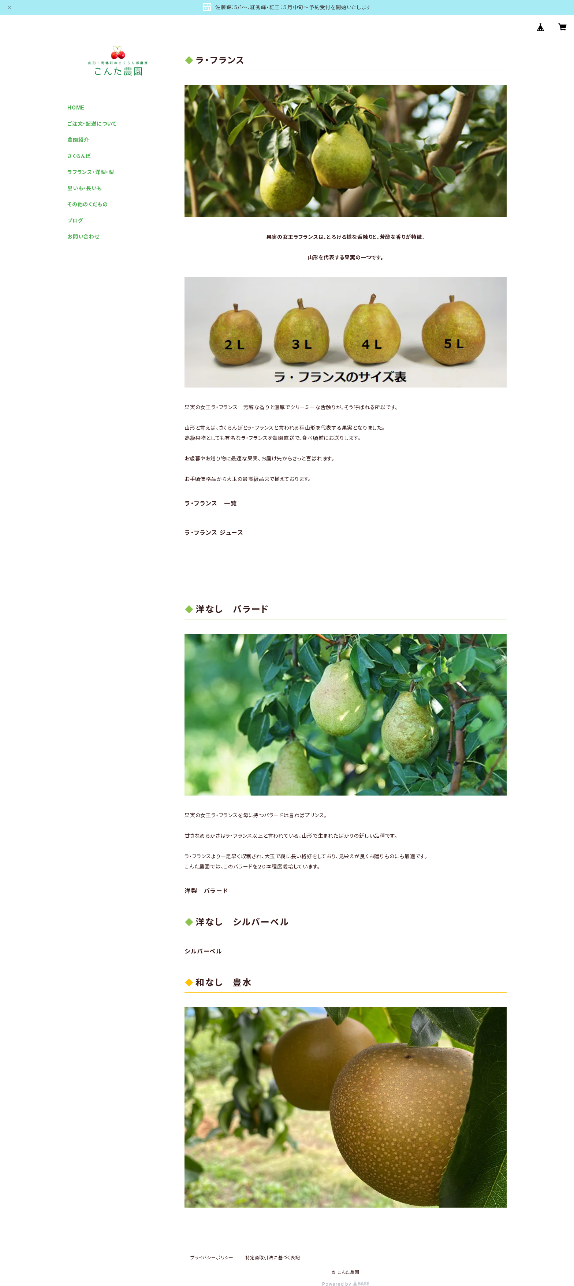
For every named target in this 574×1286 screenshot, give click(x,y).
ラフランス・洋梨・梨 (90, 172)
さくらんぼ (79, 156)
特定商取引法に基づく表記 (272, 1257)
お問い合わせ (83, 236)
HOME (76, 107)
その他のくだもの (87, 204)
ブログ (75, 220)
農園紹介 (78, 140)
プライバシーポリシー (212, 1257)
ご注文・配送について (92, 124)
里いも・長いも (84, 188)
